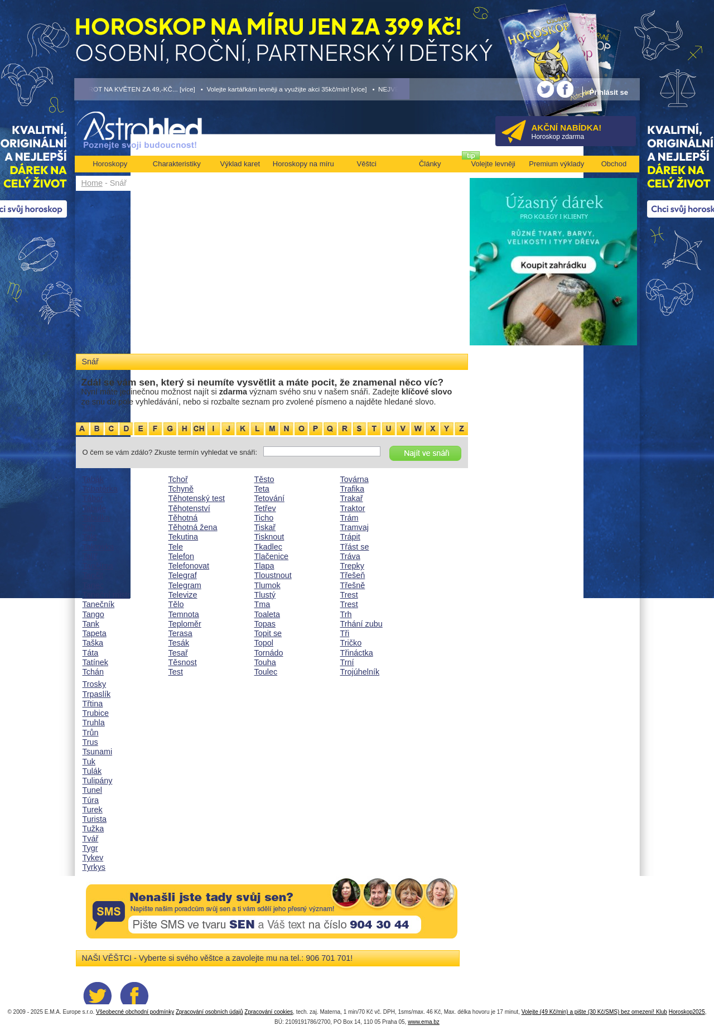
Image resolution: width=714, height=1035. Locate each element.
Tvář (91, 838)
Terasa (180, 633)
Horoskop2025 (687, 1012)
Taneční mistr (107, 594)
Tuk (89, 761)
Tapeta (95, 633)
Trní (347, 662)
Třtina (93, 703)
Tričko (351, 642)
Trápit (350, 536)
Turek (93, 809)
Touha (265, 662)
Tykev (93, 857)
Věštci (367, 164)
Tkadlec (268, 546)
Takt (90, 536)
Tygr (90, 848)
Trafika (352, 488)
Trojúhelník (360, 671)
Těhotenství (189, 508)
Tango (93, 614)
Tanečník (99, 604)
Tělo (176, 604)
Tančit (93, 575)
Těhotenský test (196, 498)
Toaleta (267, 614)
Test (175, 671)
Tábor (93, 498)
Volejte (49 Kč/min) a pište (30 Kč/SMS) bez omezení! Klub (594, 1012)
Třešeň (352, 575)
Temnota (183, 614)
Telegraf (182, 575)
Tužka (93, 828)
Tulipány (98, 780)
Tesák (179, 642)
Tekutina (183, 536)
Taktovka (98, 546)
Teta (261, 488)
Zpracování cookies (268, 1012)
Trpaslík (97, 694)
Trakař (351, 498)
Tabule (94, 508)
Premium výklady (556, 164)
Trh (346, 614)
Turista (95, 819)
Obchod (614, 164)
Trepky (352, 565)
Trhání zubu (361, 623)
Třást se (354, 546)
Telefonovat (189, 565)
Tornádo (268, 652)
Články (430, 164)
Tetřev (265, 508)
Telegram (184, 585)
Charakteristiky (177, 164)
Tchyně (181, 488)
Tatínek (95, 662)
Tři (345, 633)
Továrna (354, 479)
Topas (265, 623)
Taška (93, 642)
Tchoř (178, 479)
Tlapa (264, 565)
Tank (91, 623)
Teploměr (184, 623)
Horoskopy (110, 164)
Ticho (264, 517)
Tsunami (98, 751)
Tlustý (265, 594)
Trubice (96, 713)
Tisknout (269, 536)
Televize (182, 594)
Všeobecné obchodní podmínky (135, 1012)
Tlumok (267, 585)
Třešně (352, 585)
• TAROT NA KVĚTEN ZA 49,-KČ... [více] (135, 89)
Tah (89, 527)
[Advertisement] (272, 274)
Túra (91, 800)
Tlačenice (271, 556)
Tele (175, 546)
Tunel (92, 790)
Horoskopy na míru (303, 164)
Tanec (93, 585)
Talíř (90, 556)
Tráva (350, 556)
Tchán (93, 671)
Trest (349, 594)
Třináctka (356, 652)
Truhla (94, 722)
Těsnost (182, 662)
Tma (262, 604)
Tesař (178, 652)
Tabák (93, 479)
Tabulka (96, 517)
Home (92, 183)
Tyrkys (94, 867)
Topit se (268, 633)
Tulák (92, 771)
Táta (91, 652)
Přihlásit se (609, 92)
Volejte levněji (493, 164)
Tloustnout (273, 575)
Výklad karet (240, 164)
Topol (263, 642)
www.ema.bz (424, 1022)
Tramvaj (354, 527)
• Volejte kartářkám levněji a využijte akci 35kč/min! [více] (284, 89)
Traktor (352, 508)
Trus (90, 742)
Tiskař (265, 527)
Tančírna (98, 565)
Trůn (91, 732)
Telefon (181, 556)
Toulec (266, 671)
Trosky (95, 684)
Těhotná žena (193, 527)
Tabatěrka (100, 488)
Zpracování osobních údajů (209, 1012)
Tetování (269, 498)
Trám (349, 517)
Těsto (264, 479)
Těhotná (183, 517)
